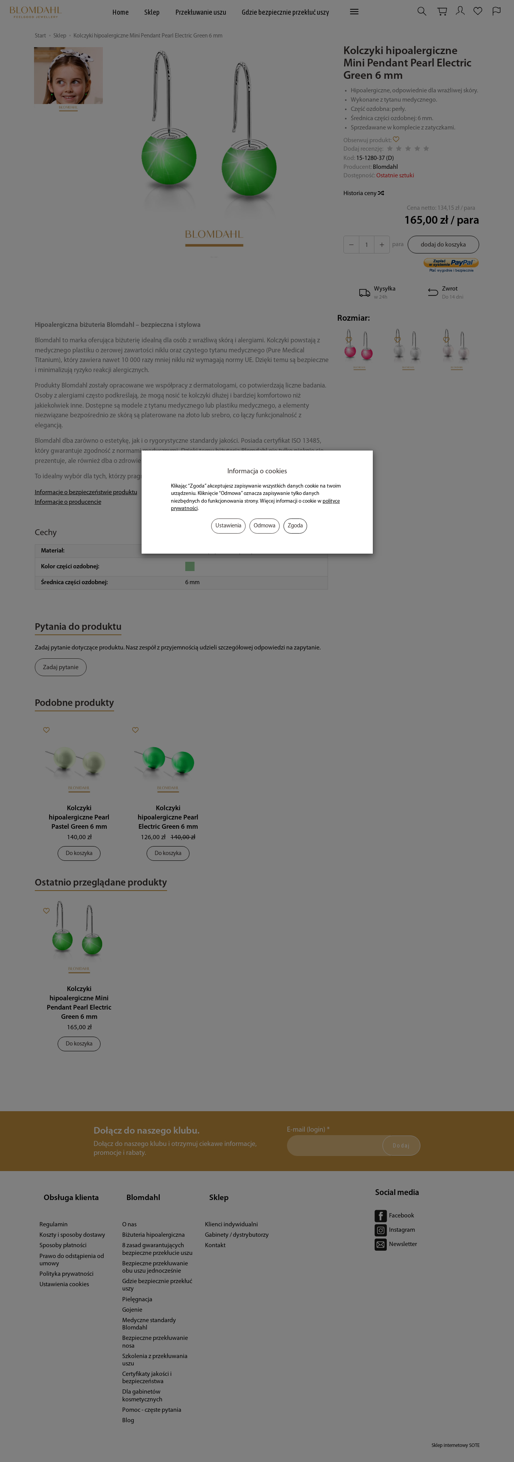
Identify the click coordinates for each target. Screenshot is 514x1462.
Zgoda (295, 526)
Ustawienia (228, 526)
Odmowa (264, 526)
